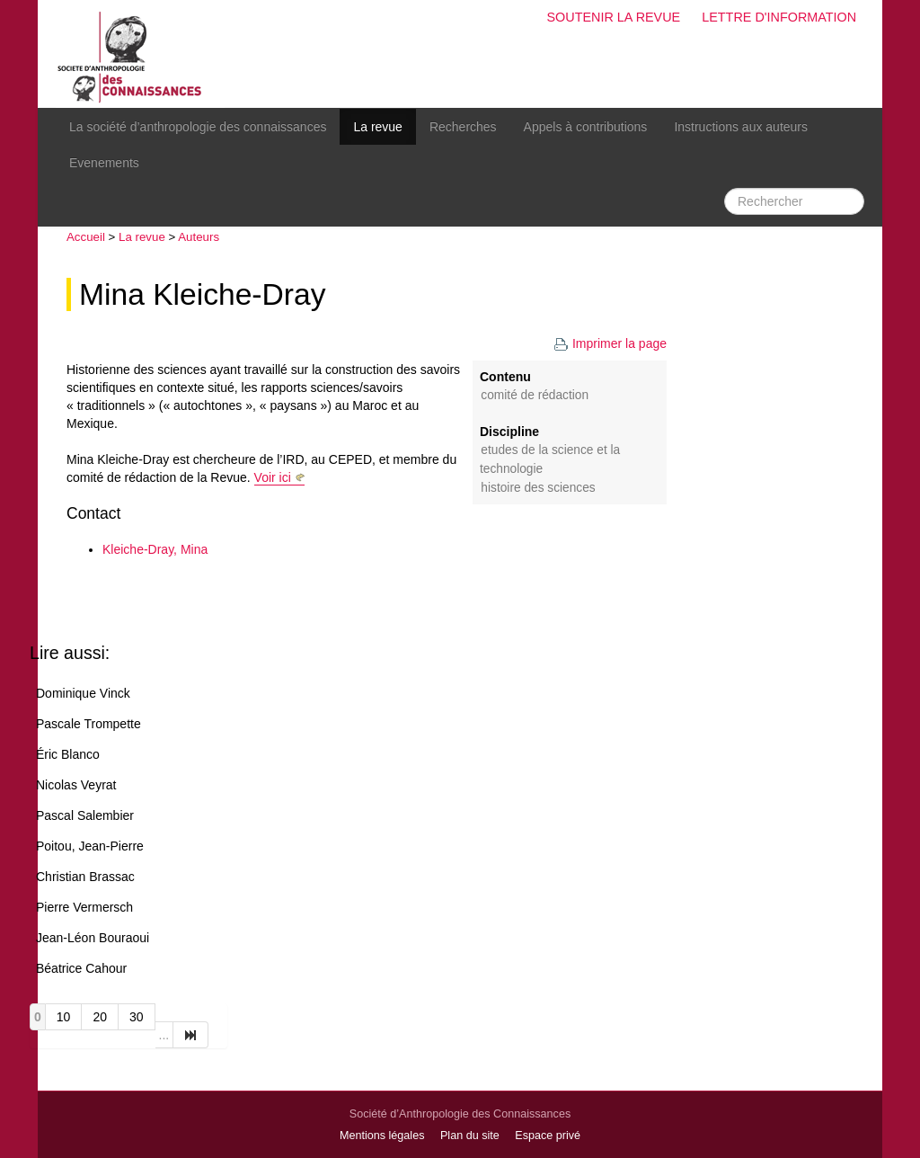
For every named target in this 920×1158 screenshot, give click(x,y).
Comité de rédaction (534, 395)
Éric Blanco (68, 754)
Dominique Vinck (83, 693)
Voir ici (272, 477)
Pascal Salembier (85, 815)
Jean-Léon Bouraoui (92, 938)
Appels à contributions (586, 127)
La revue (377, 127)
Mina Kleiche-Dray (202, 294)
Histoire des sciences (538, 487)
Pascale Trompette (88, 724)
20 (100, 1017)
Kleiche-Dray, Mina (155, 549)
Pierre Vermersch (84, 907)
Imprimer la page (610, 343)
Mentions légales (382, 1135)
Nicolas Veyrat (76, 785)
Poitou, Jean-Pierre (90, 846)
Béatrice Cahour (81, 968)
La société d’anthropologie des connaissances (197, 127)
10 (64, 1017)
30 (136, 1017)
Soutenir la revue (613, 17)
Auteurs (198, 237)
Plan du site (470, 1135)
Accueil (85, 237)
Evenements (104, 163)
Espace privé (547, 1135)
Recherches (463, 127)
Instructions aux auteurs (741, 127)
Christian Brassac (85, 876)
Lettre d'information (779, 17)
